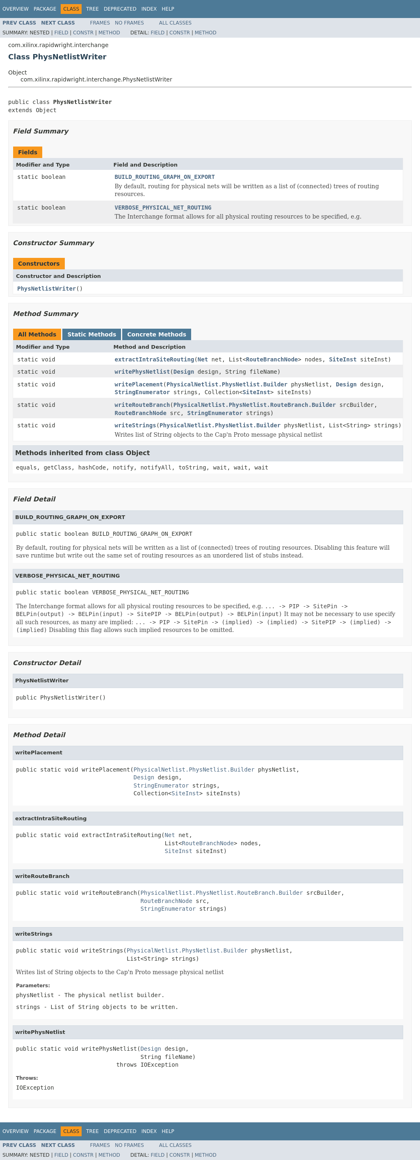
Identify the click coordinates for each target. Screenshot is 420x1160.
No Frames (129, 23)
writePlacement (139, 384)
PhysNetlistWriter (46, 288)
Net (203, 359)
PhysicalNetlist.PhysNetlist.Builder (227, 384)
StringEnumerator (142, 392)
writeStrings (135, 425)
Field (61, 33)
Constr (83, 33)
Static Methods (91, 334)
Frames (100, 23)
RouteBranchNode (272, 359)
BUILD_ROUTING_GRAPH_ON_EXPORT (165, 177)
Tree (92, 9)
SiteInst (342, 359)
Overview (15, 9)
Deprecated (120, 9)
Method (109, 33)
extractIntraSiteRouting (154, 359)
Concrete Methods (156, 334)
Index (149, 9)
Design (183, 371)
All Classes (175, 23)
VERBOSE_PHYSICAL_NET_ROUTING (163, 207)
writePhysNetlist (142, 371)
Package (45, 9)
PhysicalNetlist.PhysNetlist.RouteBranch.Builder (254, 405)
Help (168, 9)
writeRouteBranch (142, 405)
